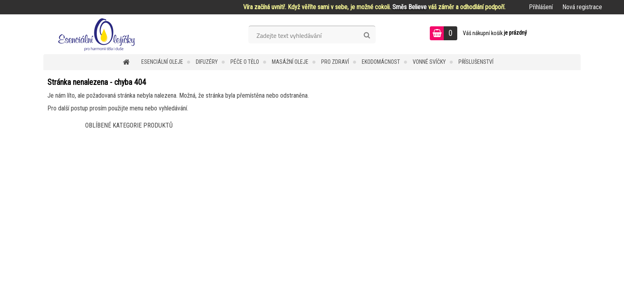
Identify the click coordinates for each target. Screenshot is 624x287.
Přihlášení (541, 7)
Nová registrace (582, 7)
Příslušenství (475, 62)
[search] (367, 35)
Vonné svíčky (429, 62)
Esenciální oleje (162, 62)
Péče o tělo (244, 62)
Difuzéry (207, 62)
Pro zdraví (335, 62)
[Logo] (98, 34)
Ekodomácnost (381, 62)
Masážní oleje (290, 62)
